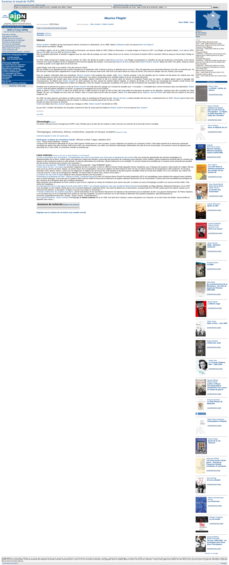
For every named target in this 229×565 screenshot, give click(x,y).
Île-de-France (201, 33)
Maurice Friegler (83, 75)
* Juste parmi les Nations (10, 563)
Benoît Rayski (213, 302)
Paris (198, 37)
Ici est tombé (214, 519)
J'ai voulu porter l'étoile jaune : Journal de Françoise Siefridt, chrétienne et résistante (216, 463)
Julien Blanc (211, 282)
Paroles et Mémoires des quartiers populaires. (56, 192)
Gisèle (66, 52)
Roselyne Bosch (212, 263)
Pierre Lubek (213, 86)
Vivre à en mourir (215, 229)
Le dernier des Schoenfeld (215, 191)
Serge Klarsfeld (212, 341)
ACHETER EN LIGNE (216, 95)
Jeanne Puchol (213, 225)
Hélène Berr (213, 360)
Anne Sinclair (211, 478)
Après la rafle (212, 206)
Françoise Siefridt (212, 458)
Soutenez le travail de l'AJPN (18, 1)
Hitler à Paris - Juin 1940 (217, 323)
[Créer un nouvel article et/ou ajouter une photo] (52, 28)
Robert (142, 62)
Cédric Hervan (214, 188)
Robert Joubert (108, 24)
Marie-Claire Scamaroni (215, 419)
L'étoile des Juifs (214, 343)
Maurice (40, 52)
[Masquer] (48, 35)
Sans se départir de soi (217, 127)
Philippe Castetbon (216, 517)
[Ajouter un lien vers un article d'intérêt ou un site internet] (71, 155)
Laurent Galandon (214, 223)
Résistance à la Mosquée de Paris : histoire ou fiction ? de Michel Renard (66, 176)
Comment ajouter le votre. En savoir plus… (53, 136)
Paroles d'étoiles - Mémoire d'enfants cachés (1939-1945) (215, 151)
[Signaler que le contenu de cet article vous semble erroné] (61, 212)
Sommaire (40, 33)
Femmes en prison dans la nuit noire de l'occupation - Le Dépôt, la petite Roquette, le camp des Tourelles (217, 111)
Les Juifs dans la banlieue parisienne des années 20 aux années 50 (216, 169)
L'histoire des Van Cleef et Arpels (51, 174)
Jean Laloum (212, 165)
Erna (181, 50)
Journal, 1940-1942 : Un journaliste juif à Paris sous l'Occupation (217, 542)
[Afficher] (48, 33)
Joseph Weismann (213, 204)
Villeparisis (121, 45)
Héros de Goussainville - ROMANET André (54, 165)
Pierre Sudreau (213, 125)
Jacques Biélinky (213, 537)
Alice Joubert (95, 24)
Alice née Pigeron (146, 45)
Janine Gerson (212, 243)
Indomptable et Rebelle (216, 421)
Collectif (210, 145)
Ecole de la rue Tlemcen (214, 442)
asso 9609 (40, 114)
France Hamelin (213, 106)
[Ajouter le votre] (121, 132)
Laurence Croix (213, 227)
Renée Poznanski (213, 539)
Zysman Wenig (212, 380)
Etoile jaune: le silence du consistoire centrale (56, 140)
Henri (53, 52)
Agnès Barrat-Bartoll (216, 186)
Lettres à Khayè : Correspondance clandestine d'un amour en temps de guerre (217, 386)
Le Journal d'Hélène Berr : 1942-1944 (217, 363)
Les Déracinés (214, 501)
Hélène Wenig (212, 382)
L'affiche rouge (214, 304)
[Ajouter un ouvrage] (211, 553)
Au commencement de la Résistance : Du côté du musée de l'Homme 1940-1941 (217, 287)
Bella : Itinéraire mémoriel (214, 246)
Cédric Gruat (211, 321)
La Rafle (210, 264)
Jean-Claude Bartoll (216, 184)
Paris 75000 (184, 22)
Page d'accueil (5, 16)
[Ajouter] (53, 122)
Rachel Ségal (213, 439)
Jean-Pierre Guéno (213, 147)
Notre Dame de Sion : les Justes (50, 167)
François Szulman (213, 400)
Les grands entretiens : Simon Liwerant (53, 197)
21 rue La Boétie (213, 480)
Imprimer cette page (17, 86)
